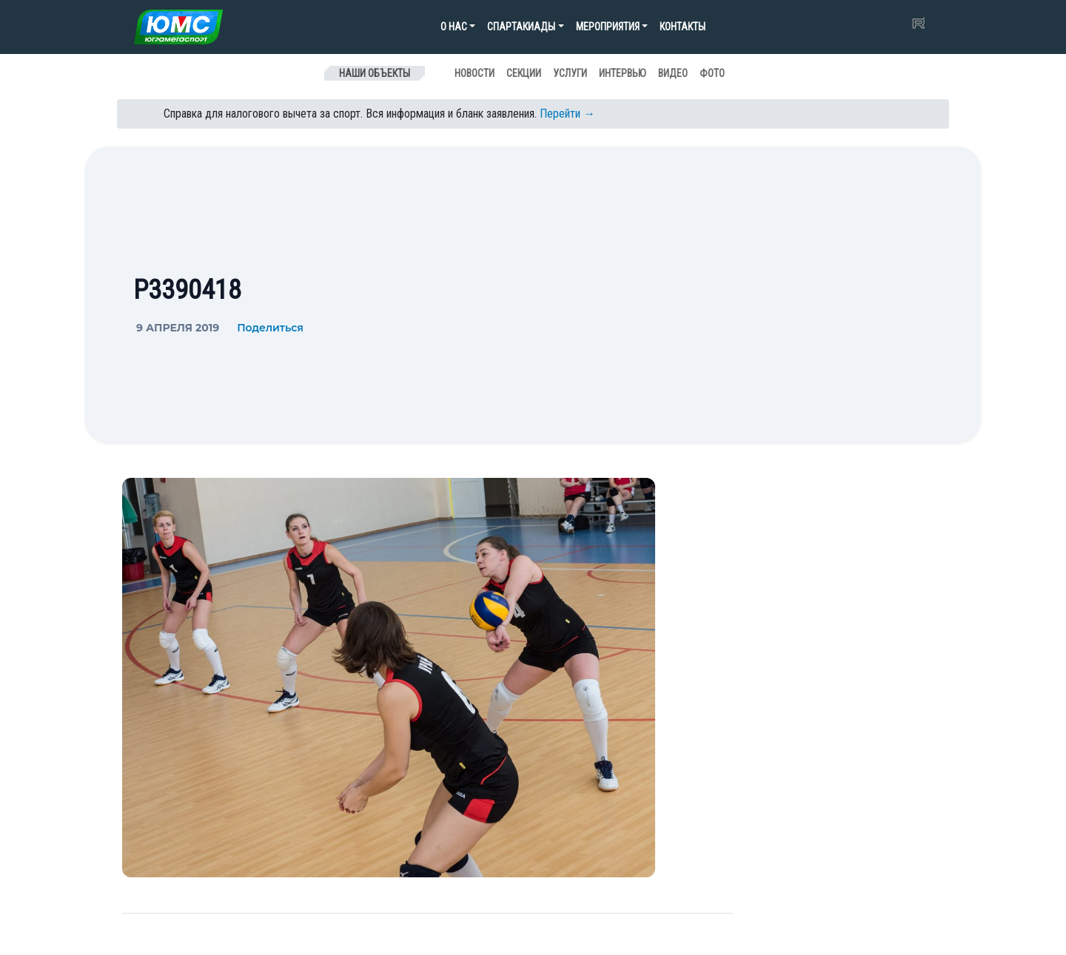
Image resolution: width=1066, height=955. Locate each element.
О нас (453, 27)
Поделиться (270, 327)
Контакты (682, 27)
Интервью (622, 73)
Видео (673, 73)
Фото (712, 73)
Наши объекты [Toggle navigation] (374, 73)
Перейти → (567, 114)
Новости (475, 73)
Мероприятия (608, 27)
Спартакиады (521, 27)
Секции (523, 73)
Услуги (570, 73)
